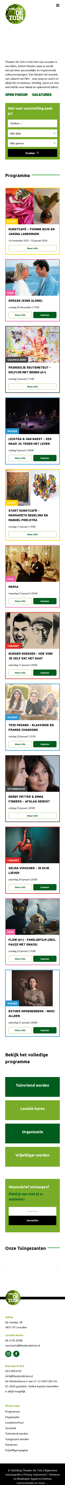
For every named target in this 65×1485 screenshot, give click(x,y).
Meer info (32, 248)
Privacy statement (35, 1474)
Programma (12, 1411)
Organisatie (12, 1417)
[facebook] (16, 1354)
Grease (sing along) (25, 301)
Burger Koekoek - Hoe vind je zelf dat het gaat (30, 656)
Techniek (10, 1428)
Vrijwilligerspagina (16, 1450)
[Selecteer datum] (32, 133)
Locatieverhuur (14, 1422)
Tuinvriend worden (16, 1433)
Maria (13, 587)
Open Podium (16, 95)
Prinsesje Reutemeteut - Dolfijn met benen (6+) (29, 370)
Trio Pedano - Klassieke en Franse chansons (31, 728)
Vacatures (41, 95)
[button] (7, 1266)
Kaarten (45, 314)
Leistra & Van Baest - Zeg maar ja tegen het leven (29, 442)
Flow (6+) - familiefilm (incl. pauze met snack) (32, 942)
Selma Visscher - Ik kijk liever (28, 871)
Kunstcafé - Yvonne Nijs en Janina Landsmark (31, 232)
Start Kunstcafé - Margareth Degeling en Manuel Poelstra (28, 515)
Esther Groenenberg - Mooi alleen (31, 1014)
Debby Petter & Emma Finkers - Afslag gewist (29, 799)
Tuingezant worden (17, 1439)
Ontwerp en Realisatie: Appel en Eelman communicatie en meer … (37, 1478)
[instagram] (8, 1354)
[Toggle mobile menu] (58, 5)
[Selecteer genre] (32, 143)
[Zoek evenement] (32, 123)
